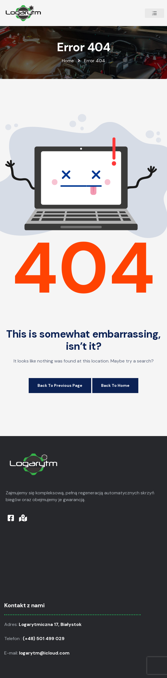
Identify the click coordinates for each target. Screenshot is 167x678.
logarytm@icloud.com (45, 653)
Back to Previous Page (59, 385)
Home (68, 61)
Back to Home (115, 385)
